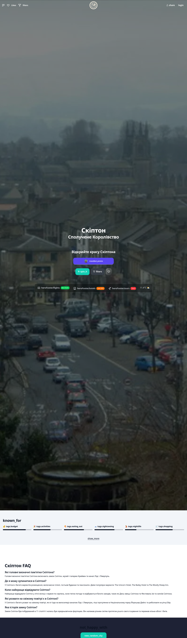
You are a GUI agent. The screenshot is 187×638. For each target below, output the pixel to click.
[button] (3, 5)
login (181, 5)
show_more (93, 538)
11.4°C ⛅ (145, 287)
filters (97, 271)
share (170, 5)
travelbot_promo (96, 261)
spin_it (82, 271)
